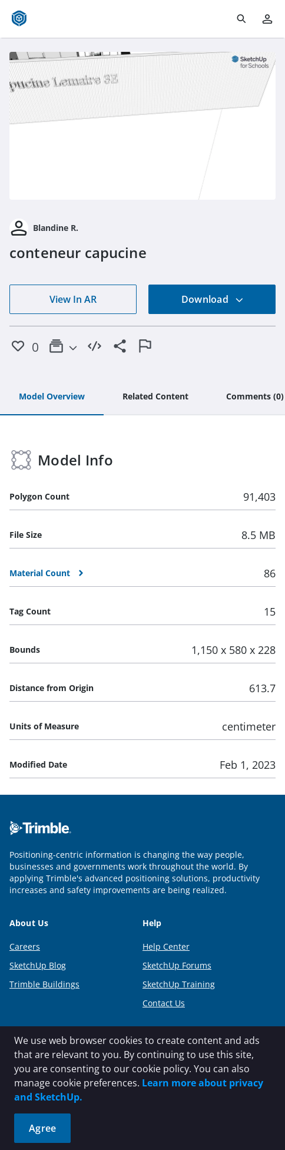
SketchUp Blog (37, 965)
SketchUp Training (178, 984)
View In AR (73, 299)
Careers (24, 946)
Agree (42, 1128)
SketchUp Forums (176, 965)
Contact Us (163, 1003)
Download (212, 299)
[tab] (52, 397)
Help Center (166, 946)
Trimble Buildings (44, 984)
